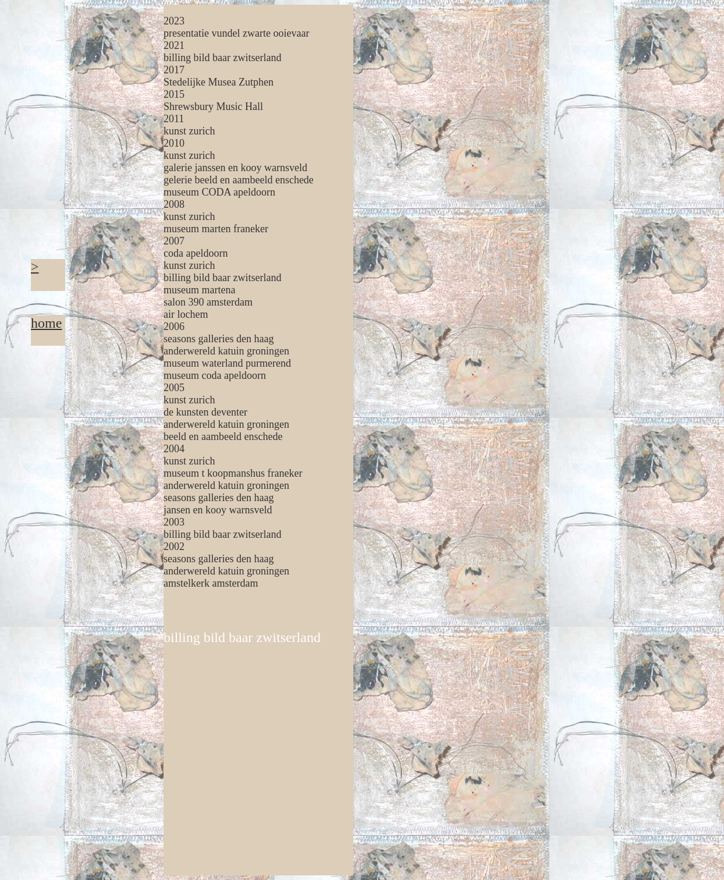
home (46, 323)
